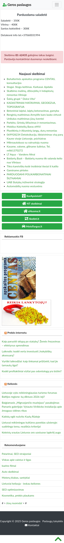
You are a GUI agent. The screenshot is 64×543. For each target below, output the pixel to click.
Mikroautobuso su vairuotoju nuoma (27, 142)
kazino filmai (9, 465)
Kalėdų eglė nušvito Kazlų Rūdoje (21, 416)
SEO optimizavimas (13, 489)
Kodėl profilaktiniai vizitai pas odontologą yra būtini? (32, 371)
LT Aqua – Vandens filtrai (21, 154)
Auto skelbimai (10, 471)
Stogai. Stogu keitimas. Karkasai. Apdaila (30, 86)
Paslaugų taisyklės (52, 521)
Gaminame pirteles (17, 170)
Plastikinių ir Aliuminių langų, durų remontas (32, 130)
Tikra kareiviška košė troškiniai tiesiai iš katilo (32, 166)
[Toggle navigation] (56, 4)
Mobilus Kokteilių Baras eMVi (24, 126)
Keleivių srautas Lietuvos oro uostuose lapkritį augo (31, 432)
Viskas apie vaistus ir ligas (16, 459)
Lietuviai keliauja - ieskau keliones (21, 483)
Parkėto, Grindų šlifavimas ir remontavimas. (31, 122)
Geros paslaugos (17, 5)
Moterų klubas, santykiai (16, 477)
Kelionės (12, 383)
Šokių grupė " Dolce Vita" (21, 98)
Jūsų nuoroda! (14, 503)
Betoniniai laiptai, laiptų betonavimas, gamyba (33, 110)
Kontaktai (32, 525)
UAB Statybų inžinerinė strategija (26, 182)
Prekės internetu (17, 332)
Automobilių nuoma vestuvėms (24, 186)
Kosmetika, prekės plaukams (18, 495)
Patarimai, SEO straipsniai (16, 453)
